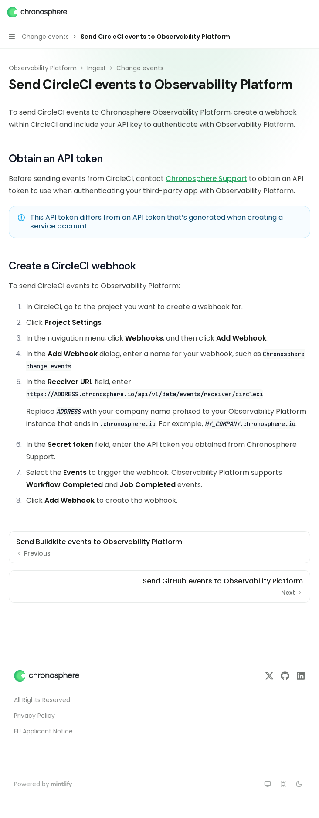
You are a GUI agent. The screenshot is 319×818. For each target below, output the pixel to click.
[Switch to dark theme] (299, 784)
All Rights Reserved (42, 699)
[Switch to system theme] (267, 784)
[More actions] (307, 12)
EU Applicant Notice (43, 731)
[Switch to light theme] (283, 784)
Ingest (96, 68)
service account (58, 226)
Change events (139, 68)
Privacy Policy (34, 715)
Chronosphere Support (206, 179)
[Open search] (291, 12)
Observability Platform (43, 68)
